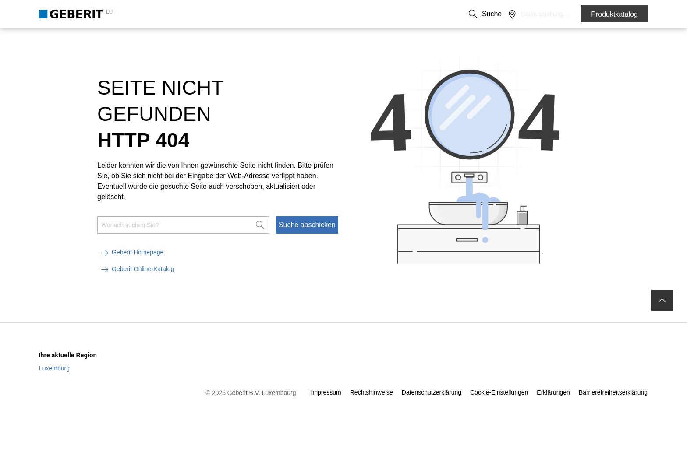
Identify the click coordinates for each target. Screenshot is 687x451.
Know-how (248, 40)
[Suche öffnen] (542, 14)
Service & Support (307, 40)
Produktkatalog (614, 14)
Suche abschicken (307, 239)
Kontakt (442, 14)
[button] (542, 14)
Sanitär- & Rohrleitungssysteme (168, 40)
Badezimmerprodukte (72, 40)
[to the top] (662, 315)
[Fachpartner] (561, 14)
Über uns (475, 14)
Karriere (508, 14)
